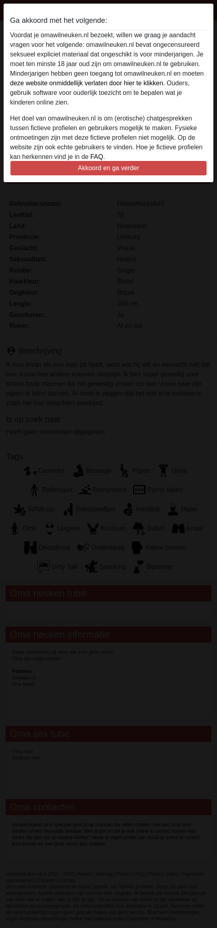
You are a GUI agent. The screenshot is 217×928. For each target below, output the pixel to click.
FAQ (96, 156)
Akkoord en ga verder (108, 168)
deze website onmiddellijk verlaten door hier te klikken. (87, 83)
